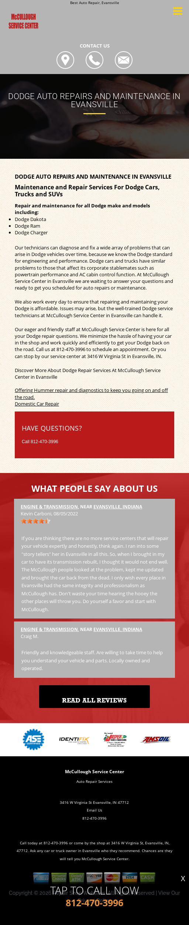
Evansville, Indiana (117, 507)
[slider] (35, 521)
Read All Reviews (94, 700)
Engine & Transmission (49, 507)
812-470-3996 (70, 349)
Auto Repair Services (94, 781)
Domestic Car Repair (37, 403)
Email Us (94, 810)
